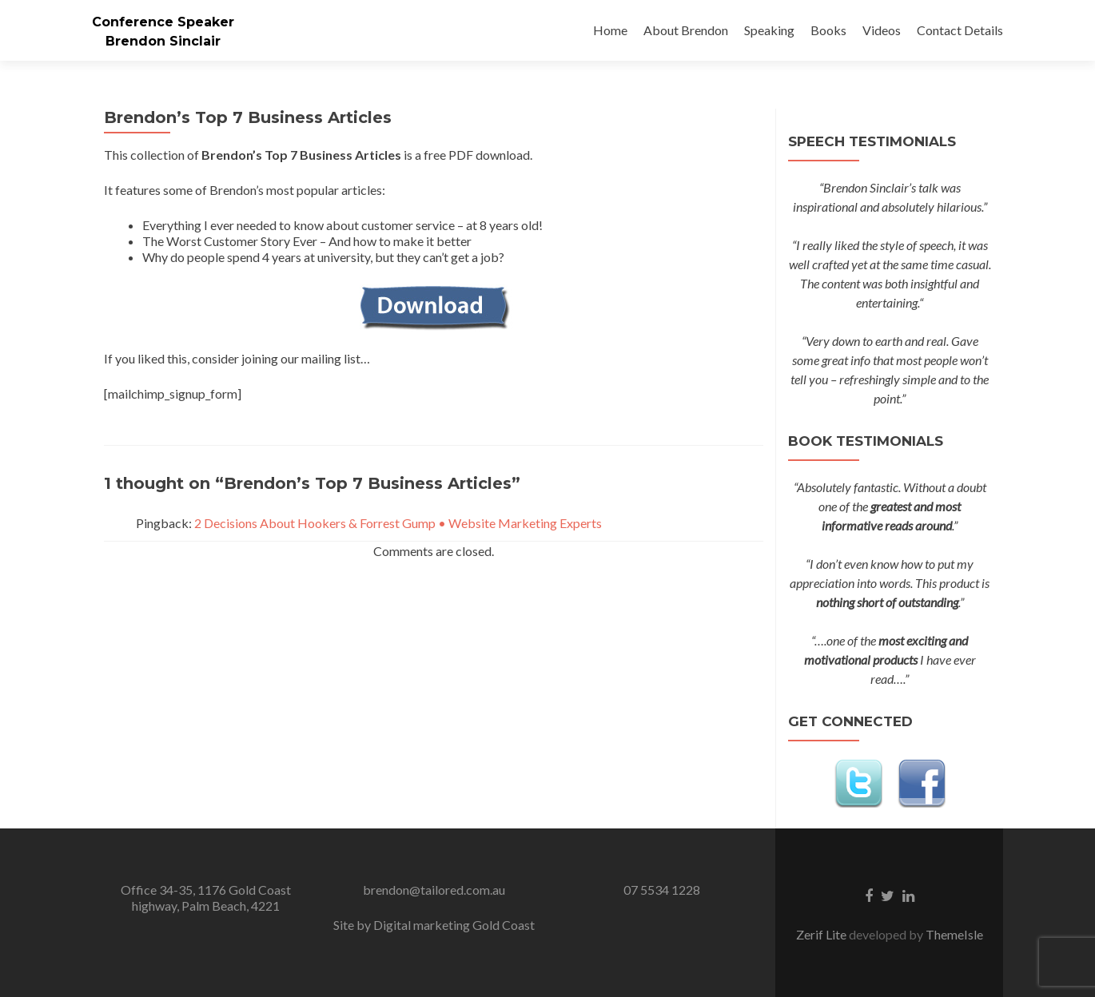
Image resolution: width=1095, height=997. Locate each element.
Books (828, 30)
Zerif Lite (822, 934)
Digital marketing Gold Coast (454, 924)
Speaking (769, 30)
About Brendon (685, 30)
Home (610, 30)
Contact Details (960, 30)
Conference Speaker (163, 22)
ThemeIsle (954, 934)
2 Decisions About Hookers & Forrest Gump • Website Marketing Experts (398, 522)
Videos (881, 30)
